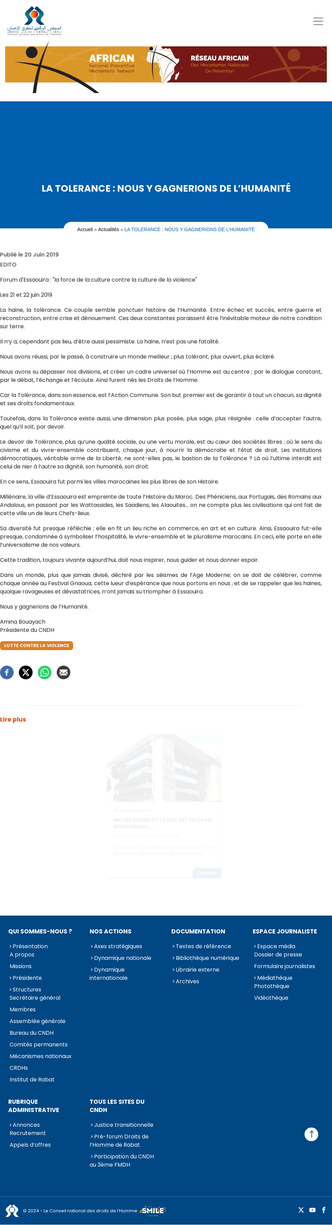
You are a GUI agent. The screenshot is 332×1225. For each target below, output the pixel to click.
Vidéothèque (271, 998)
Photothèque (271, 986)
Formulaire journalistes (284, 966)
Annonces (26, 1125)
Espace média (276, 946)
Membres (23, 1009)
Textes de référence (203, 946)
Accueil (85, 229)
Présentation (30, 946)
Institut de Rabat (32, 1080)
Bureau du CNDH (32, 1033)
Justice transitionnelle (123, 1125)
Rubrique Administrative (33, 1106)
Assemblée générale (38, 1021)
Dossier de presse (278, 955)
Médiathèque (275, 978)
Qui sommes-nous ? (40, 931)
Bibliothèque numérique (207, 958)
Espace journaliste (285, 931)
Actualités (108, 229)
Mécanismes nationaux (40, 1056)
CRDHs (19, 1068)
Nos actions (110, 931)
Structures (27, 990)
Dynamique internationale (109, 974)
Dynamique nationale (122, 958)
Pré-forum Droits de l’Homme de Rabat (119, 1141)
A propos (22, 955)
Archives (187, 981)
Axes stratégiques (118, 946)
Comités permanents (39, 1044)
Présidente (27, 978)
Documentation (198, 931)
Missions (21, 966)
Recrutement (28, 1133)
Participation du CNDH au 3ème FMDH (122, 1161)
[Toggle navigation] (318, 21)
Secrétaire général (35, 998)
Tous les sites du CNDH (117, 1106)
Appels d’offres (30, 1145)
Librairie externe (197, 970)
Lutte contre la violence (36, 645)
